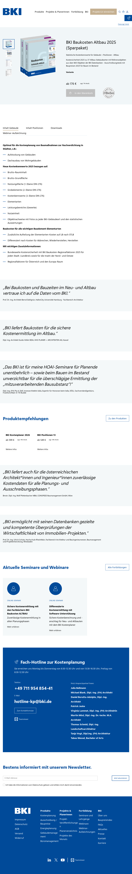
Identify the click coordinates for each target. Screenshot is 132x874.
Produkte (39, 12)
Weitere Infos (11, 449)
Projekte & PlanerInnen (57, 12)
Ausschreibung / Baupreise (48, 821)
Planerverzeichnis (68, 830)
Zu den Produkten (117, 418)
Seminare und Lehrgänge (86, 817)
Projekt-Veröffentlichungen (69, 822)
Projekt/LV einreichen (103, 11)
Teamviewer (21, 719)
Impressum (20, 819)
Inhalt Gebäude (10, 127)
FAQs (100, 824)
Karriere (102, 842)
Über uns (102, 815)
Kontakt (102, 838)
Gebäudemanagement (49, 834)
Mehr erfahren (13, 627)
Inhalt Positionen (34, 127)
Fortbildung (77, 12)
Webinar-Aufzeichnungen (87, 830)
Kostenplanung (48, 815)
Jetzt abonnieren (120, 778)
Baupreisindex (105, 819)
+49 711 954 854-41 (33, 688)
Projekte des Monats (66, 837)
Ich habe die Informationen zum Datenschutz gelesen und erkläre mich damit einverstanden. (44, 785)
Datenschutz (21, 824)
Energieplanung (48, 828)
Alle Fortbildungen (117, 567)
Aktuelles (102, 829)
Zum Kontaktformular (25, 710)
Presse (101, 833)
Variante (70, 72)
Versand (19, 833)
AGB (17, 828)
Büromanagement (49, 840)
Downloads (56, 127)
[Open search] (119, 12)
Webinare (84, 823)
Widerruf (19, 837)
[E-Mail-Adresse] (50, 778)
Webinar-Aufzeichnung (14, 133)
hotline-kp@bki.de (33, 701)
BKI (86, 12)
